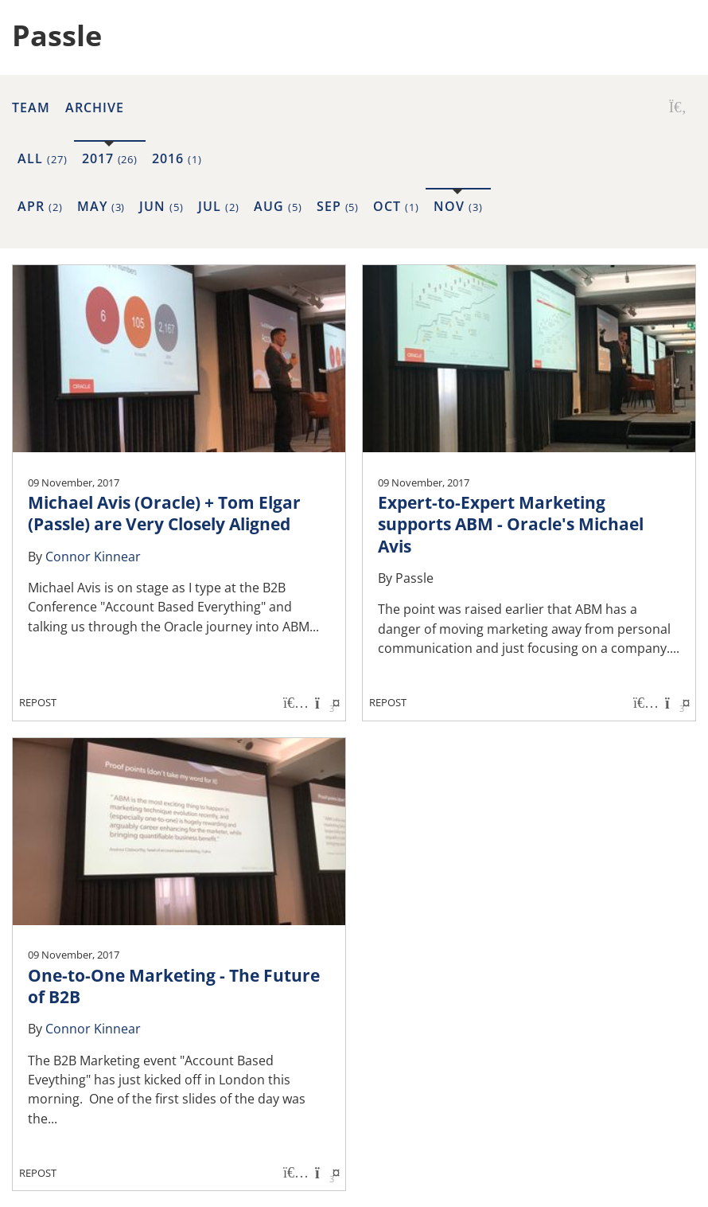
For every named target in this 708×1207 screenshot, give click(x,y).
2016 (177, 158)
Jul (218, 206)
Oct (396, 206)
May (101, 206)
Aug (278, 206)
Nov (458, 206)
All (43, 158)
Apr (40, 206)
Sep (338, 206)
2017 (110, 158)
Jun (161, 206)
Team (31, 107)
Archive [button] (94, 107)
